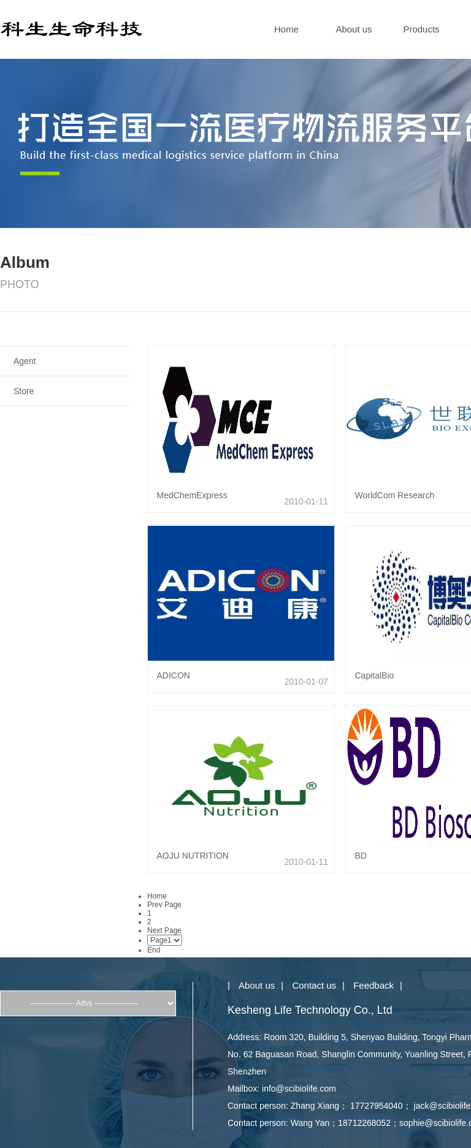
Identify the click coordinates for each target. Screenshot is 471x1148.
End (153, 950)
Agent (24, 361)
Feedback (373, 985)
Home (286, 29)
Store (23, 391)
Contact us (314, 985)
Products (421, 29)
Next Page (164, 930)
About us (353, 29)
